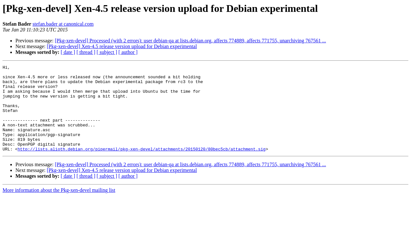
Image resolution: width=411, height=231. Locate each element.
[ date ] (68, 52)
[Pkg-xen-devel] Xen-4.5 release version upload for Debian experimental (122, 46)
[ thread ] (85, 52)
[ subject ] (107, 52)
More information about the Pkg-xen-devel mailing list (59, 207)
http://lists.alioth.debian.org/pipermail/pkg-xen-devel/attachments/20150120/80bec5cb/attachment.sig (142, 166)
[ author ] (128, 52)
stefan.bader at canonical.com (62, 24)
